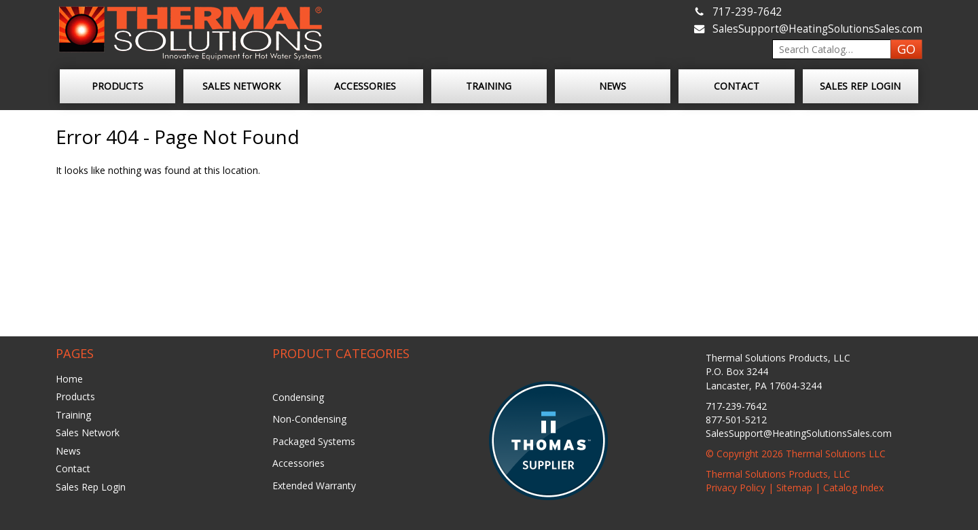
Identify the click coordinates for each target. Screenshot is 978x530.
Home (69, 378)
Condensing (298, 397)
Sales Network (241, 86)
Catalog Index (853, 487)
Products (117, 86)
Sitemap (794, 487)
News (612, 86)
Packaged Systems (313, 441)
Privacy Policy (735, 487)
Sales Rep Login (860, 86)
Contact (736, 86)
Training (488, 86)
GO (906, 48)
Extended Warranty (314, 485)
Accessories (365, 86)
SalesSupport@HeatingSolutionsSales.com (817, 29)
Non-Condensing (309, 418)
